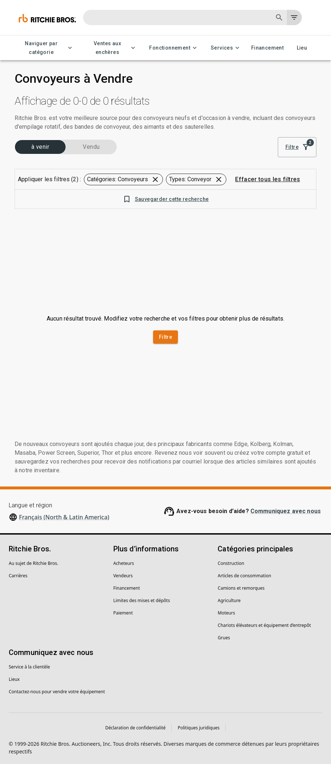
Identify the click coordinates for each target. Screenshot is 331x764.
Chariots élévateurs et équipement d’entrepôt (264, 625)
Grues (224, 638)
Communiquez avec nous (285, 511)
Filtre (297, 147)
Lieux (14, 679)
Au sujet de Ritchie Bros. (33, 563)
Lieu (302, 48)
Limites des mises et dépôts (141, 600)
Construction (231, 563)
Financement (267, 48)
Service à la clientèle (29, 667)
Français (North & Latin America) (64, 517)
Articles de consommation (244, 576)
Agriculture (229, 600)
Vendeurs (123, 576)
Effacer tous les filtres (267, 179)
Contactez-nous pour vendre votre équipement (57, 692)
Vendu (91, 147)
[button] (123, 179)
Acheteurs (123, 563)
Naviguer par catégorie (45, 48)
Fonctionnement (174, 48)
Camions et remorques (241, 588)
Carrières (18, 576)
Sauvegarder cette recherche (166, 199)
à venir (40, 147)
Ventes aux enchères (112, 48)
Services (226, 48)
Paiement (123, 613)
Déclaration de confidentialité (135, 728)
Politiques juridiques (198, 728)
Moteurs (226, 613)
